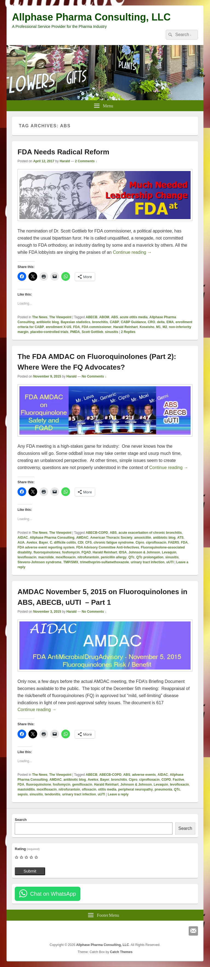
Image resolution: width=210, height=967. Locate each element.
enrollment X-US (58, 327)
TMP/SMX (70, 562)
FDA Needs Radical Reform (63, 152)
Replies (128, 332)
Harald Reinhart (125, 327)
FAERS (173, 542)
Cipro (140, 542)
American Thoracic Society (111, 537)
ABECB (92, 317)
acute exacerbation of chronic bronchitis (150, 533)
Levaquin (169, 552)
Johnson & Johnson (144, 552)
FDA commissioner (97, 327)
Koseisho (146, 327)
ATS (180, 537)
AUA (21, 542)
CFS (88, 542)
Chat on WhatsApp (53, 894)
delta (161, 322)
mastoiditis (26, 789)
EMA (170, 322)
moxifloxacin (65, 557)
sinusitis (111, 332)
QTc (131, 557)
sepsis (23, 794)
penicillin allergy (114, 557)
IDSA (123, 552)
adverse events (144, 775)
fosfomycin (71, 552)
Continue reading (132, 252)
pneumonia (163, 789)
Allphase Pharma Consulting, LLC (91, 17)
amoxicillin (142, 537)
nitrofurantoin (88, 557)
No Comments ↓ (94, 376)
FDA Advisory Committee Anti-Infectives (107, 547)
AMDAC (82, 537)
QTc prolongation (150, 557)
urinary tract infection (147, 562)
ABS (114, 317)
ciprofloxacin (156, 542)
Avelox (32, 542)
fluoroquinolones (47, 552)
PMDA (75, 332)
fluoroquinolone (38, 784)
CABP (114, 322)
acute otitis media (133, 317)
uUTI (170, 562)
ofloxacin (89, 789)
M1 (158, 327)
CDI (80, 542)
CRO (151, 322)
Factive (178, 780)
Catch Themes (121, 952)
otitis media (107, 789)
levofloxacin (27, 557)
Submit (30, 871)
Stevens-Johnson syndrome (40, 562)
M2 (164, 327)
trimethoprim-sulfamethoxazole (104, 562)
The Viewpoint (60, 317)
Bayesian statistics (75, 322)
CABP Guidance (133, 322)
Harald (65, 161)
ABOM (104, 317)
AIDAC (23, 537)
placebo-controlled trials (49, 332)
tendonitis (52, 794)
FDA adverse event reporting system (46, 547)
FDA (76, 327)
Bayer (43, 542)
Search (21, 820)
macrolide (46, 557)
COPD (166, 780)
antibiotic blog (47, 322)
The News (39, 317)
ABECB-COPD (97, 533)
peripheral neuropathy (135, 789)
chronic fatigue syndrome (114, 542)
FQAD (86, 552)
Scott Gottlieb (92, 332)
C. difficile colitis (63, 542)
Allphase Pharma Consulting (52, 537)
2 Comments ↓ (86, 161)
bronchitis (100, 322)
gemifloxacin (82, 784)
